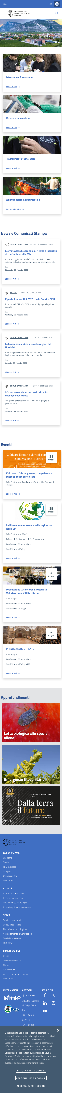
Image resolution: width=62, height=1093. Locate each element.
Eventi (6, 956)
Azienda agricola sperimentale (23, 200)
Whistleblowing (10, 1066)
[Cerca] (57, 13)
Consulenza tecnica (12, 924)
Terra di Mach (9, 969)
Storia (6, 862)
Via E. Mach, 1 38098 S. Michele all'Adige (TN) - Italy (30, 1003)
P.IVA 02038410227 (29, 1037)
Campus (7, 871)
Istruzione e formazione (19, 77)
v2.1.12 (35, 1087)
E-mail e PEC (8, 1072)
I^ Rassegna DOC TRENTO (20, 649)
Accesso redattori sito (52, 1090)
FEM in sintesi (9, 866)
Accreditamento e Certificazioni (17, 933)
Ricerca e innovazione (18, 118)
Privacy (6, 1054)
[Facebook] (44, 994)
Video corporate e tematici (15, 974)
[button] (6, 4)
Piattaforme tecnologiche (15, 929)
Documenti (8, 1077)
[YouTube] (44, 1010)
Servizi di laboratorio (12, 920)
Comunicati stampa (19, 244)
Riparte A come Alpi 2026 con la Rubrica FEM (30, 299)
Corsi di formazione (12, 938)
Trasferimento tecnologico (21, 159)
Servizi (7, 915)
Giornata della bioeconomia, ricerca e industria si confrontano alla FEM (31, 252)
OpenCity (28, 1087)
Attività (7, 888)
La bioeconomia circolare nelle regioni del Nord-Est (28, 345)
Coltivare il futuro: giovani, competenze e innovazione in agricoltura (29, 475)
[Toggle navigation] (5, 13)
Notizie (13, 292)
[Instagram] (53, 1002)
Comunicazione (11, 951)
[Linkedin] (44, 1002)
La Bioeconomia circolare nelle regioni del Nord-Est (29, 527)
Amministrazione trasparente (16, 1060)
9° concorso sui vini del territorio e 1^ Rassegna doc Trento (26, 393)
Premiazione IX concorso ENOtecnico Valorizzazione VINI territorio (26, 591)
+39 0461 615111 (29, 1017)
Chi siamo (7, 857)
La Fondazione (11, 852)
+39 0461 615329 (29, 1027)
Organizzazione (10, 876)
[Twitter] (53, 994)
